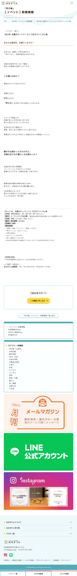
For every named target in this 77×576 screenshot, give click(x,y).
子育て (11, 365)
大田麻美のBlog (14, 329)
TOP (5, 21)
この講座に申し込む (37, 300)
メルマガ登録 (29, 560)
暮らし (17, 31)
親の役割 (12, 354)
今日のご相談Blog (15, 332)
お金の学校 (13, 359)
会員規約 (56, 560)
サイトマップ (66, 560)
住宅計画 (12, 351)
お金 (11, 367)
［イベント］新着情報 (16, 327)
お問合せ (7, 560)
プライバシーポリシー (43, 560)
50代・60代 (13, 357)
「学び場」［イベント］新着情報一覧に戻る (38, 315)
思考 (11, 375)
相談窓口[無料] (17, 560)
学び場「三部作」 (16, 349)
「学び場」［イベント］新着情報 (21, 21)
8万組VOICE (12, 335)
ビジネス (12, 370)
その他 (11, 388)
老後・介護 (13, 378)
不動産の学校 (14, 362)
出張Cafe (12, 386)
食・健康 (12, 383)
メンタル (9, 31)
